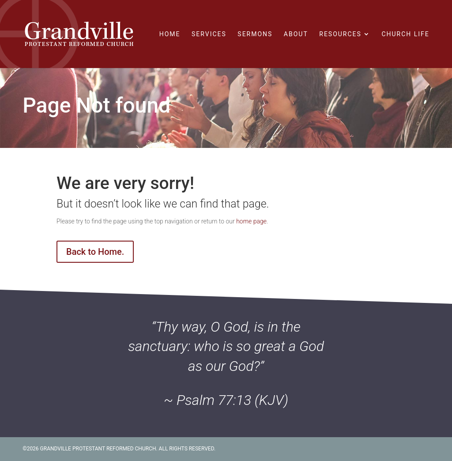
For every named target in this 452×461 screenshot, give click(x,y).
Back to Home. (95, 251)
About (296, 34)
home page (251, 221)
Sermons (254, 34)
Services (209, 34)
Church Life (405, 34)
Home (170, 34)
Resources (340, 34)
